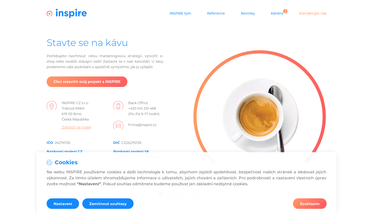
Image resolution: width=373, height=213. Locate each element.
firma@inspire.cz (142, 125)
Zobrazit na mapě (76, 127)
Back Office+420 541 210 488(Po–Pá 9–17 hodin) (143, 108)
